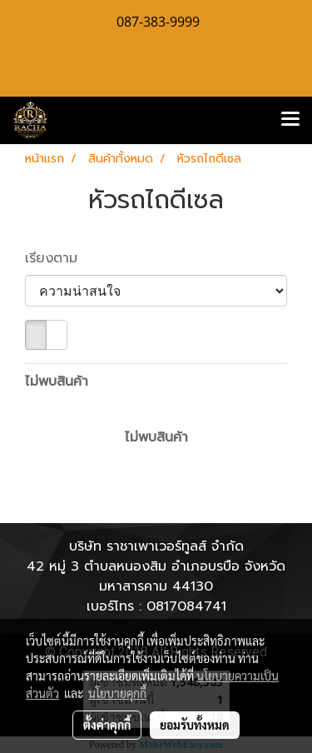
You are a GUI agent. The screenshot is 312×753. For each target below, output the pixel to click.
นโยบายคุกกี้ (117, 693)
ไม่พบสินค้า (56, 381)
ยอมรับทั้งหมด (195, 724)
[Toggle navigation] (290, 120)
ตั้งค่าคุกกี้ (107, 724)
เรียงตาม (58, 258)
